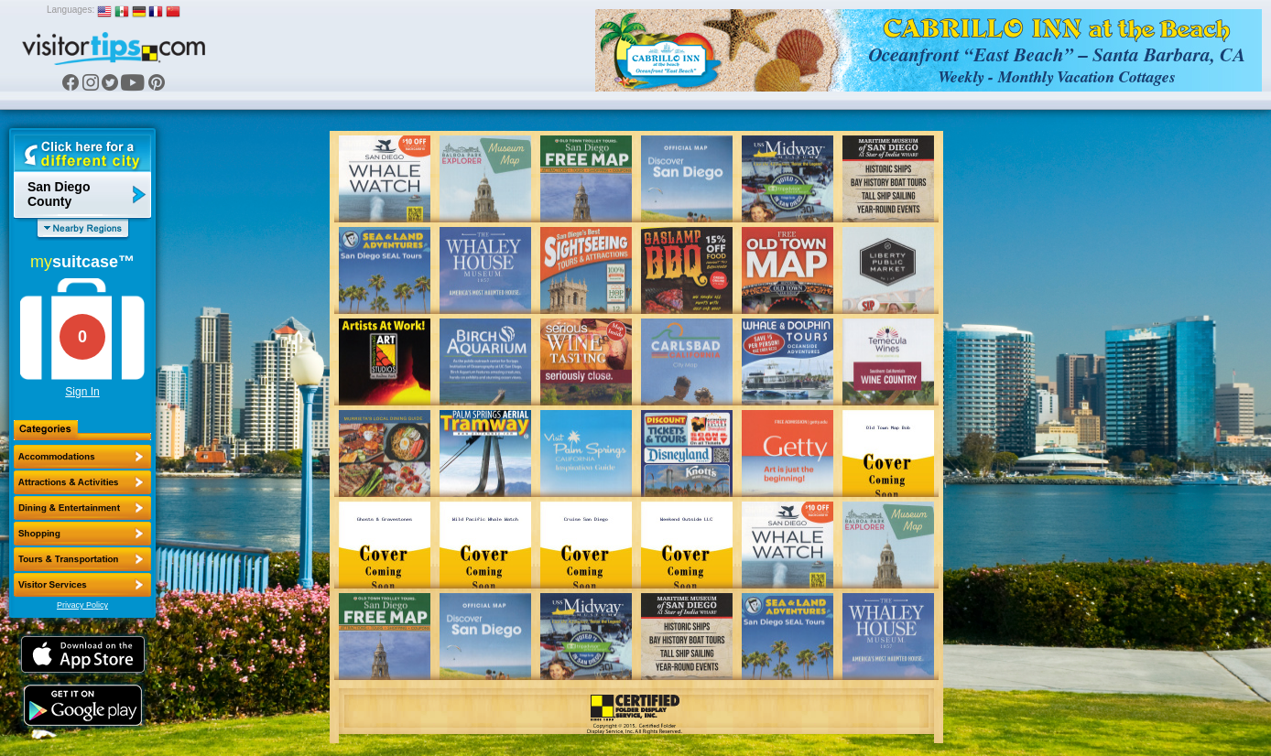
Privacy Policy (82, 605)
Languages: (70, 10)
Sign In (82, 391)
